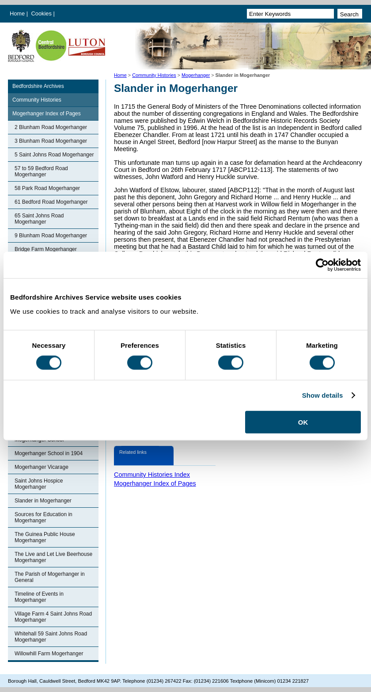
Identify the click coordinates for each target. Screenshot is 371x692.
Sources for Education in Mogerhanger (43, 517)
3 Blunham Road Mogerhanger (51, 141)
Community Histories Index (152, 474)
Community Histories (154, 75)
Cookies (42, 13)
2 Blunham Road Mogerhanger (51, 127)
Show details (322, 395)
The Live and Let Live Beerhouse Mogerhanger (53, 557)
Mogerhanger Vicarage (41, 467)
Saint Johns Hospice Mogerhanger (39, 484)
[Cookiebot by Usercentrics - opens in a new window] (322, 265)
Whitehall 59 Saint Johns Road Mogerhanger (51, 637)
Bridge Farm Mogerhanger (46, 249)
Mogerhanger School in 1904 (49, 453)
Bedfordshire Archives (38, 86)
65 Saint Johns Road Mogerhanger (39, 219)
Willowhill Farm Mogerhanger (49, 653)
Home (17, 13)
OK (303, 422)
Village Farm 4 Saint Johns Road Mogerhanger (53, 617)
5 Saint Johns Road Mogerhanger (54, 155)
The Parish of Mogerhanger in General (50, 577)
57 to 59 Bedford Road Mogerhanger (41, 171)
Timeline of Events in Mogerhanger (39, 597)
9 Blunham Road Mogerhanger (51, 235)
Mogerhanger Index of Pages (46, 113)
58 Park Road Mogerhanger (47, 188)
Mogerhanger (196, 75)
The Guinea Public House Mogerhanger (45, 537)
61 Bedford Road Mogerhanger (51, 202)
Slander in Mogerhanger (43, 501)
